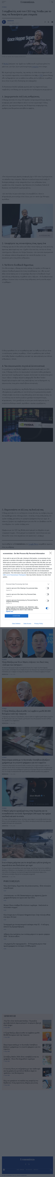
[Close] (51, 554)
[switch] (47, 588)
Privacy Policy (38, 623)
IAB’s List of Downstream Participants (14, 575)
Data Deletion (16, 623)
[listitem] (27, 584)
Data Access (27, 623)
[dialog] (27, 588)
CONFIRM (16, 616)
